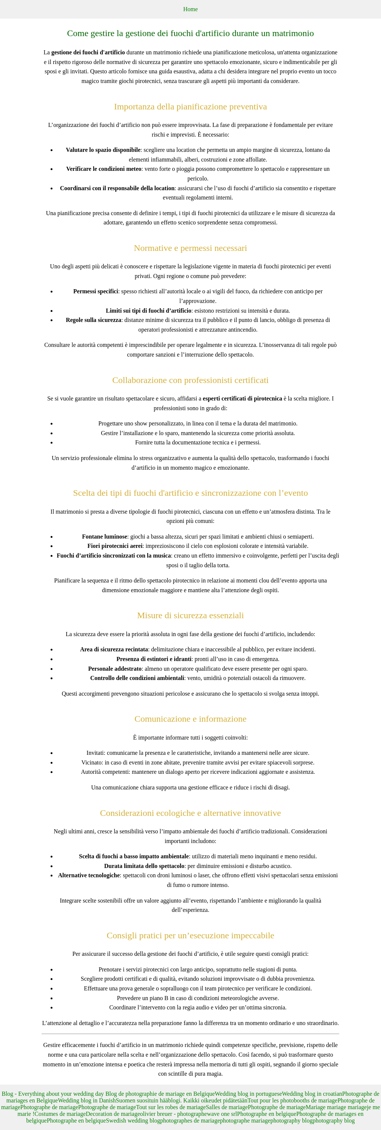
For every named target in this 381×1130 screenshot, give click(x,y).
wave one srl (222, 1114)
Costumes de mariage (60, 1114)
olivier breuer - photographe (173, 1114)
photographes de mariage (190, 1120)
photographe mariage (245, 1120)
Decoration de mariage (113, 1114)
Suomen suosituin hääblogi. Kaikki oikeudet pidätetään (181, 1100)
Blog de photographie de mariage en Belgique (160, 1094)
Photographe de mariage (49, 1107)
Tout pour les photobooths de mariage (292, 1100)
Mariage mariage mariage (336, 1107)
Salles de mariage (227, 1107)
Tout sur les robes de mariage (171, 1107)
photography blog (291, 1120)
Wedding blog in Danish (87, 1100)
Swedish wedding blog (133, 1120)
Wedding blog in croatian (312, 1094)
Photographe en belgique (266, 1114)
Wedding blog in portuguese (248, 1094)
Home (190, 9)
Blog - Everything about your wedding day (54, 1094)
